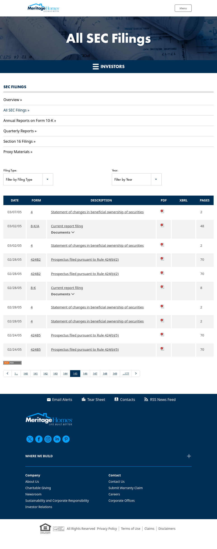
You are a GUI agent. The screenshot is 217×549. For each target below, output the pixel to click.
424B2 (36, 259)
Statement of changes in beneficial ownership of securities (97, 212)
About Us (32, 481)
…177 (126, 373)
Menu (183, 8)
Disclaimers (167, 528)
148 (105, 373)
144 (65, 373)
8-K (33, 287)
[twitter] (29, 439)
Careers (114, 494)
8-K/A (35, 226)
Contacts (127, 399)
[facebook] (38, 439)
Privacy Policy (107, 528)
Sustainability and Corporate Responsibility (57, 500)
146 (85, 373)
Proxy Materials (16, 151)
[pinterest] (66, 439)
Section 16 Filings (18, 141)
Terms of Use (130, 528)
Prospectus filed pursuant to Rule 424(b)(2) (85, 259)
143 (55, 373)
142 (45, 373)
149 (115, 373)
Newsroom (33, 494)
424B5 (36, 335)
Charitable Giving (38, 488)
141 (35, 373)
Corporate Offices (121, 500)
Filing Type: (10, 170)
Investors (109, 66)
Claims (149, 528)
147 (95, 373)
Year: (115, 170)
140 (26, 373)
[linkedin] (57, 439)
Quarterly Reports (18, 130)
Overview (11, 99)
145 (75, 373)
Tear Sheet (96, 399)
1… (16, 373)
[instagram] (48, 439)
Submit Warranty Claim (125, 488)
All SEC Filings (15, 110)
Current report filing (67, 226)
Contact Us (116, 481)
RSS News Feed (163, 399)
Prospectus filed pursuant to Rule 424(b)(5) (85, 335)
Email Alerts (62, 399)
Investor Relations (38, 507)
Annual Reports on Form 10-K (28, 120)
